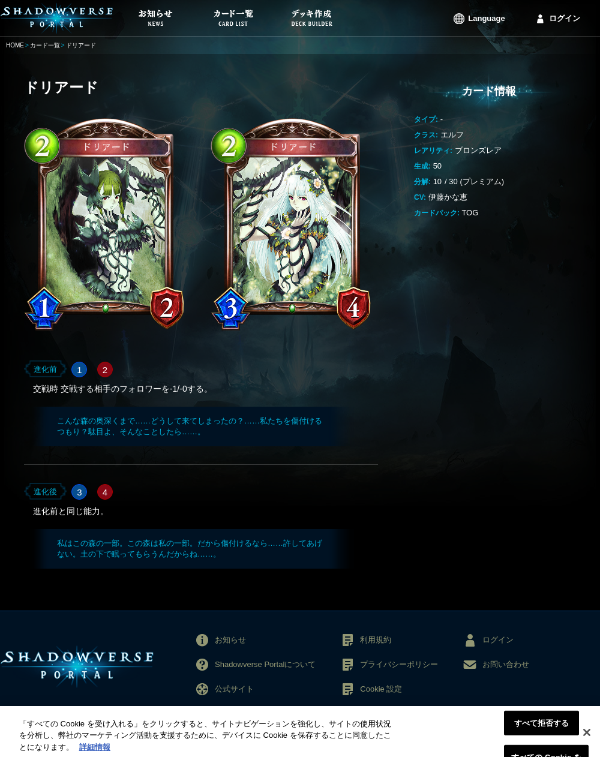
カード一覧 (45, 45)
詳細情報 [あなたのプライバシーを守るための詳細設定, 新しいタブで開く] (94, 751)
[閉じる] (587, 736)
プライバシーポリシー (399, 664)
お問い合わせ (505, 664)
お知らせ (230, 639)
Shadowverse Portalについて (265, 664)
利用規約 (375, 639)
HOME (15, 45)
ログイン (564, 18)
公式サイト (234, 688)
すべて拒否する (541, 727)
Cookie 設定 (381, 688)
